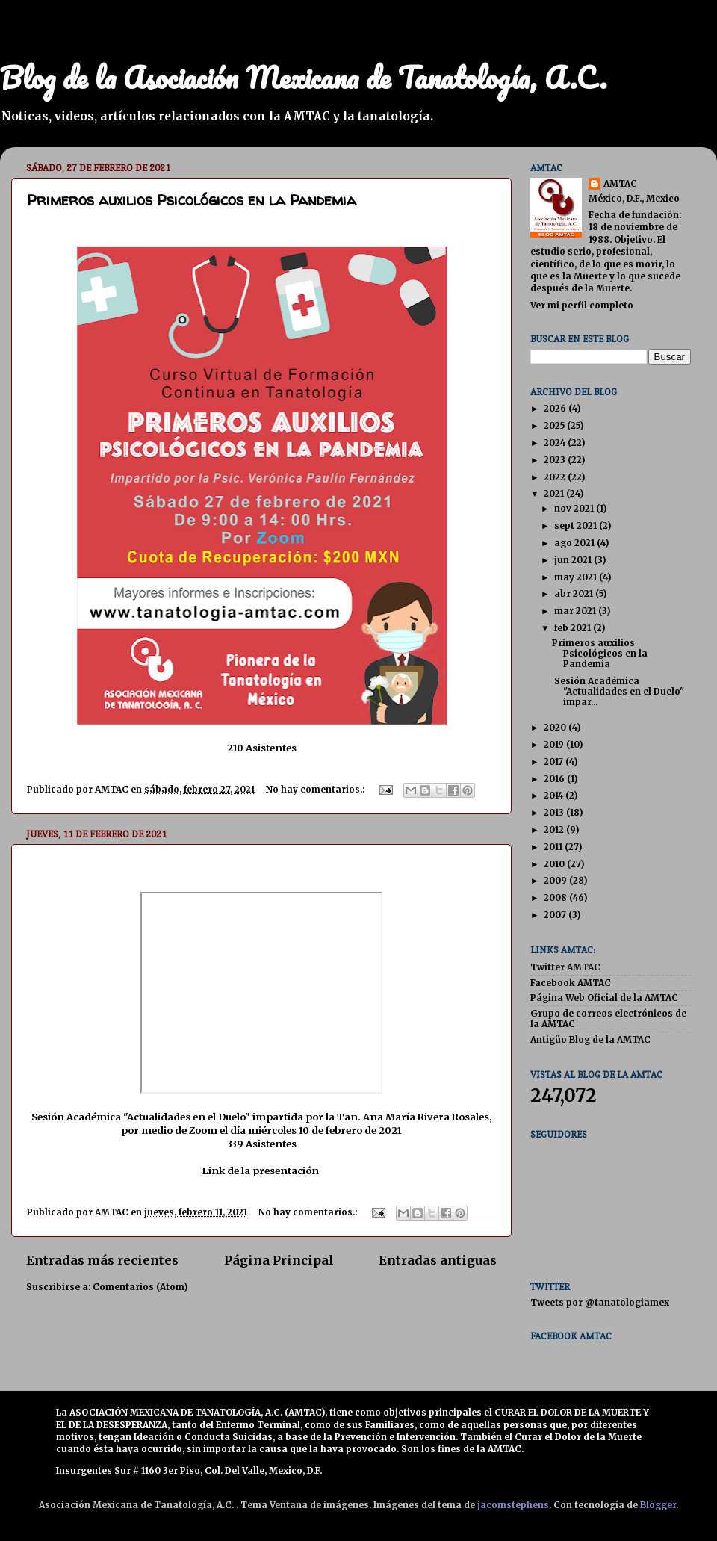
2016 (555, 778)
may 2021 (576, 577)
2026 (556, 408)
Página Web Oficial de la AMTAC (604, 997)
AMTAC (620, 183)
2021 (555, 493)
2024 (556, 442)
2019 (555, 744)
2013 (555, 812)
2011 (554, 846)
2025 (555, 425)
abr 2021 (574, 593)
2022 (556, 477)
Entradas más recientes (102, 1260)
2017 (554, 761)
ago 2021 (575, 542)
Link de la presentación (260, 1171)
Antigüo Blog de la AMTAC (590, 1039)
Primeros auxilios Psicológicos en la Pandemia (191, 200)
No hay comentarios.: (316, 789)
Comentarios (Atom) (140, 1286)
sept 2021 (576, 525)
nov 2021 (575, 508)
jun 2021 (574, 559)
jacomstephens (513, 1504)
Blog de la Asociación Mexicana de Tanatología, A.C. (303, 77)
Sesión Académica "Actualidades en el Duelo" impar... (618, 691)
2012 (555, 829)
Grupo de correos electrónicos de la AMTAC (608, 1018)
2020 (556, 727)
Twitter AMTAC (565, 967)
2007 (556, 914)
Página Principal (279, 1260)
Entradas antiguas (438, 1260)
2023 (556, 459)
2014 (554, 795)
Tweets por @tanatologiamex (599, 1302)
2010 (555, 863)
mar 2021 (576, 610)
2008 (556, 897)
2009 (556, 880)
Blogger (658, 1504)
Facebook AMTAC (570, 982)
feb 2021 (573, 627)
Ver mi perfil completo (581, 305)
